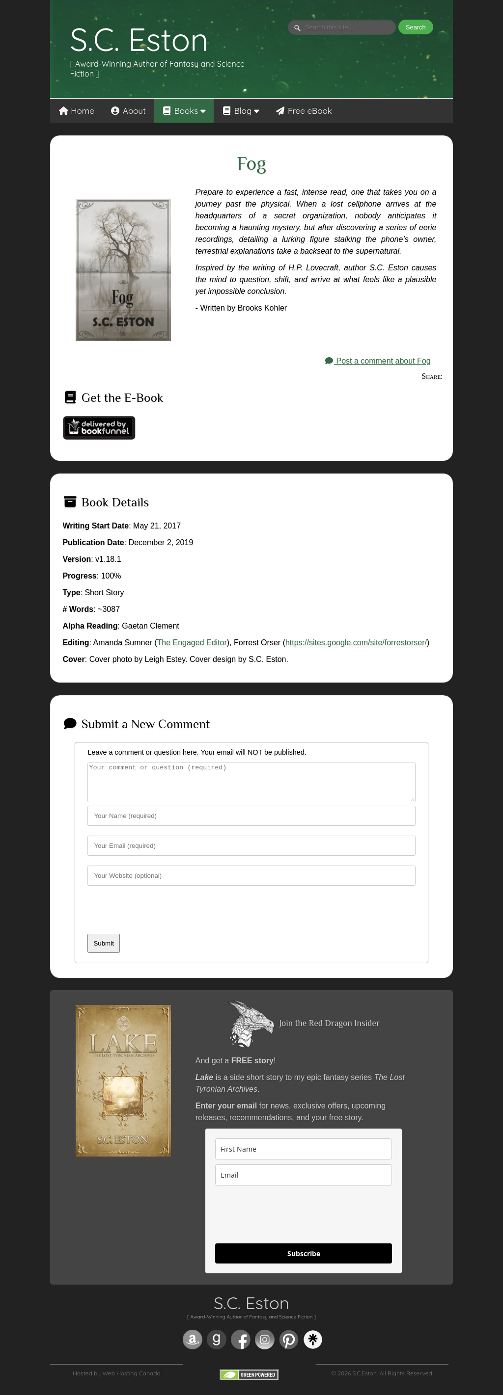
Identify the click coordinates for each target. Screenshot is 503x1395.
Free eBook (303, 110)
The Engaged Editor (191, 642)
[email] (303, 1182)
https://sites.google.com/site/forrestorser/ (356, 642)
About (128, 110)
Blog (240, 110)
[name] (303, 1156)
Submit (103, 950)
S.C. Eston (139, 39)
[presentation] (162, 922)
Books (184, 110)
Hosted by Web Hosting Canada (117, 1380)
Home (76, 110)
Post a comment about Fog (377, 361)
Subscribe (303, 1260)
